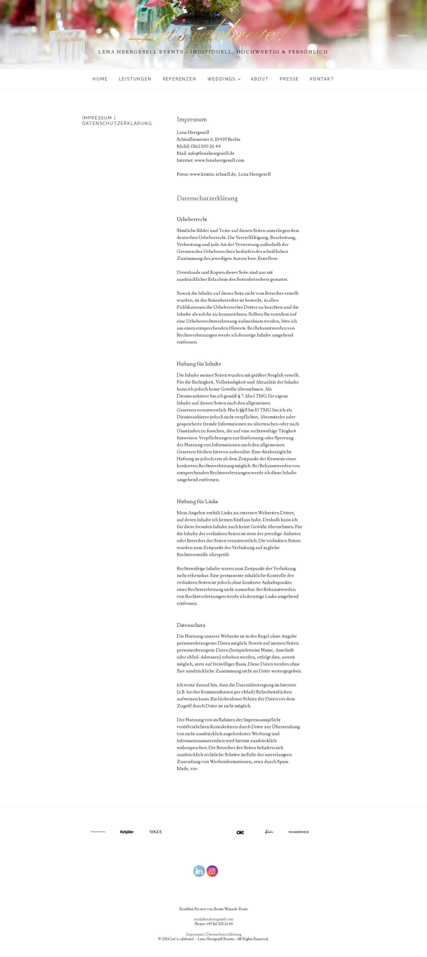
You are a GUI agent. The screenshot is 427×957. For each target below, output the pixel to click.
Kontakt (322, 79)
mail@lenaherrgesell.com (213, 919)
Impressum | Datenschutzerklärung (213, 934)
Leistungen (135, 79)
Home (100, 79)
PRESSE (289, 79)
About (260, 79)
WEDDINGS (224, 79)
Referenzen (180, 79)
